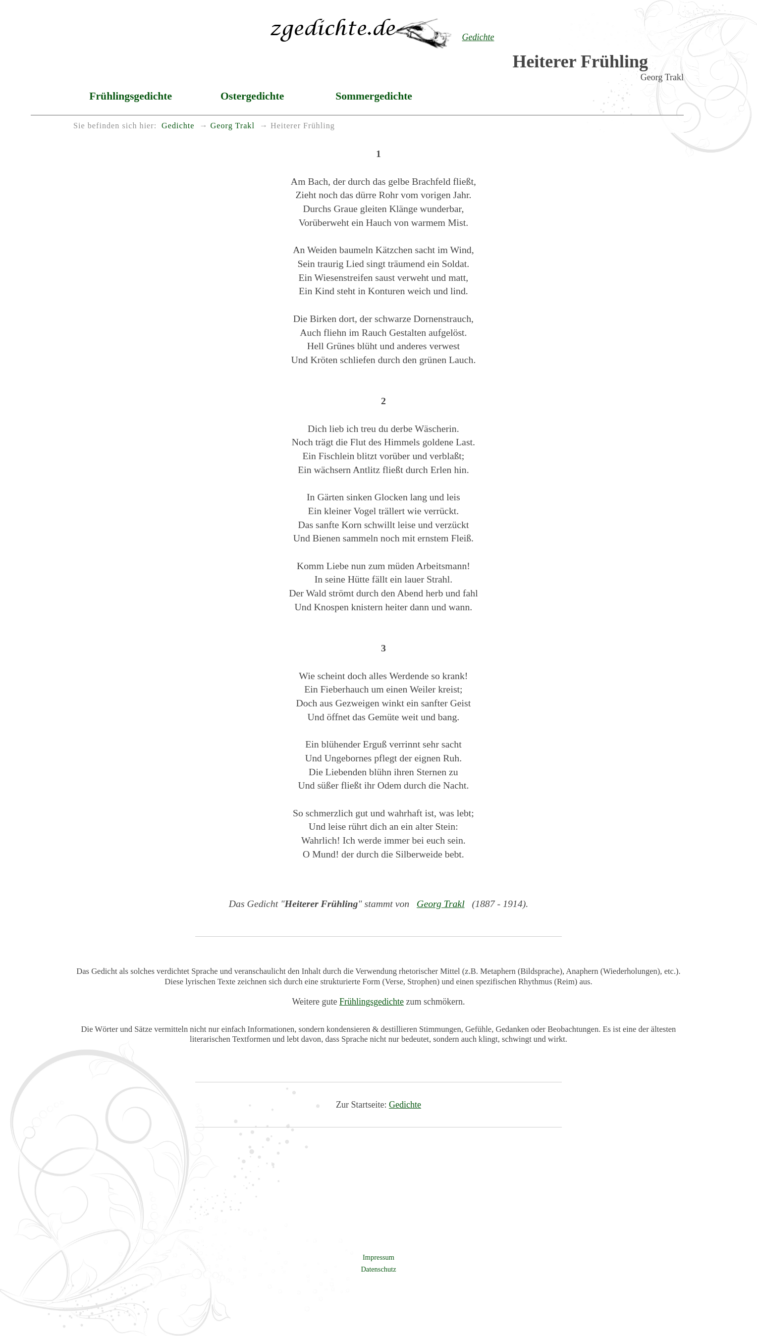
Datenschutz (378, 1269)
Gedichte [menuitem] (178, 125)
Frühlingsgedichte (130, 96)
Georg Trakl (441, 903)
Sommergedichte (373, 96)
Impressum (378, 1257)
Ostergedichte (252, 96)
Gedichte (405, 1105)
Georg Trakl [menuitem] (233, 125)
